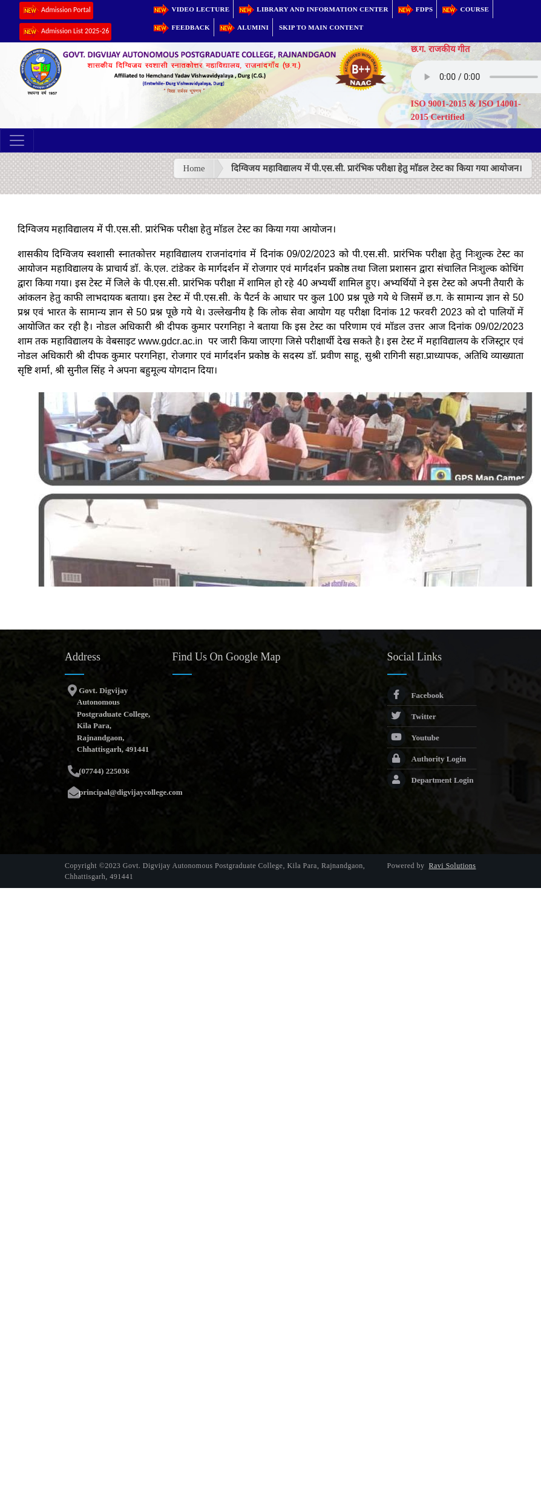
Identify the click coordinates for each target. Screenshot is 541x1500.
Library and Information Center (312, 9)
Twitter (411, 716)
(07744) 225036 (103, 770)
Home (194, 168)
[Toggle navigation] (17, 140)
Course (465, 9)
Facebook (415, 695)
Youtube (413, 737)
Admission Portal (56, 10)
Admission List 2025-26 (65, 31)
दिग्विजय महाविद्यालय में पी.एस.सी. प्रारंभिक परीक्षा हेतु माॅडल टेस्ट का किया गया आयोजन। (376, 168)
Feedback (181, 27)
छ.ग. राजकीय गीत (440, 49)
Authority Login (427, 758)
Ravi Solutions (452, 865)
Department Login (430, 780)
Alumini (243, 27)
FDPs (414, 9)
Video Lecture (190, 9)
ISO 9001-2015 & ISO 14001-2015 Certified (466, 110)
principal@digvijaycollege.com (130, 792)
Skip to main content (321, 27)
